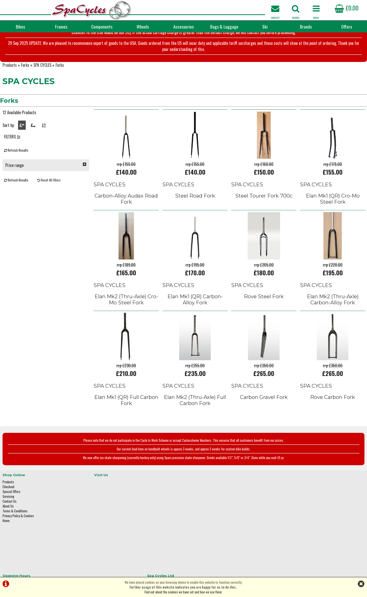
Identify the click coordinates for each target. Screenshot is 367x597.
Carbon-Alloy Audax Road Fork (126, 217)
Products (10, 83)
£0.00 (347, 7)
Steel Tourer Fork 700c (264, 214)
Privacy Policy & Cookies (18, 530)
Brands (306, 26)
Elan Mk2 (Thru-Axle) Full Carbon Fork (195, 418)
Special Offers (11, 506)
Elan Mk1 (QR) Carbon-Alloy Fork (195, 317)
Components (101, 26)
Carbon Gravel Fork (264, 415)
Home (6, 535)
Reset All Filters (49, 200)
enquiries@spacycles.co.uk (299, 543)
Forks (25, 83)
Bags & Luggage (224, 26)
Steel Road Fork (195, 214)
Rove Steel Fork (264, 314)
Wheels (143, 26)
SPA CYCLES (42, 83)
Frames (61, 26)
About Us (8, 521)
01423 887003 (290, 527)
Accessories (183, 26)
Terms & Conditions (15, 526)
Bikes (20, 26)
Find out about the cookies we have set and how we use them (183, 592)
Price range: (45, 186)
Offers (346, 26)
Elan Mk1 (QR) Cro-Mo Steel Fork (333, 217)
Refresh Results (16, 170)
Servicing (8, 511)
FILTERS (12, 157)
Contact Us (10, 516)
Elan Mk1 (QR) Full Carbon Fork (126, 418)
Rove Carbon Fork (332, 415)
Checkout (9, 501)
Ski (265, 26)
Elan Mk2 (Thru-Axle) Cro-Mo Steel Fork (126, 317)
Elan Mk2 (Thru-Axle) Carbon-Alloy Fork (333, 317)
